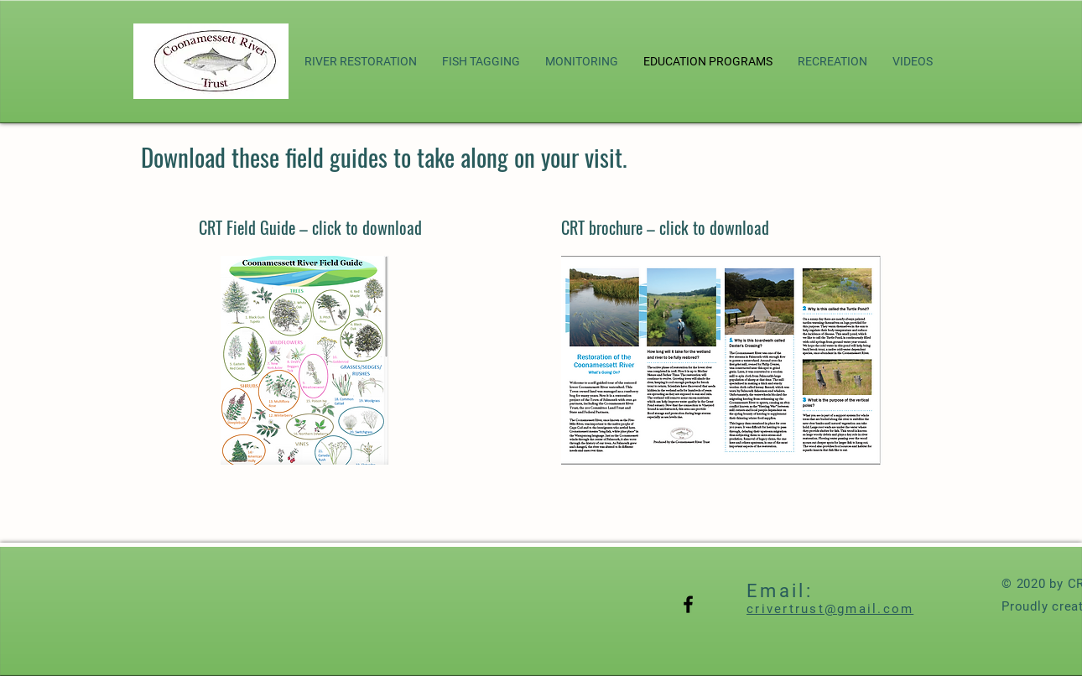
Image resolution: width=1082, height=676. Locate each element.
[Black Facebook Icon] (688, 604)
